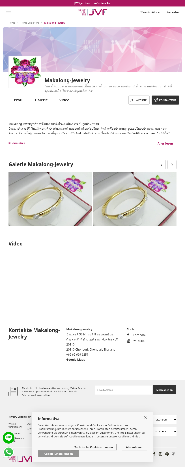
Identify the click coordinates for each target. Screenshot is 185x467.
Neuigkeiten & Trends (16, 440)
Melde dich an (164, 389)
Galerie (41, 100)
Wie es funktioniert (151, 12)
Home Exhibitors (30, 22)
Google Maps (75, 360)
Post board (14, 433)
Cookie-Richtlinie (128, 436)
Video (64, 100)
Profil (18, 100)
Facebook (136, 335)
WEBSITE (141, 100)
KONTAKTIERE (167, 100)
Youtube (136, 341)
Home (11, 22)
